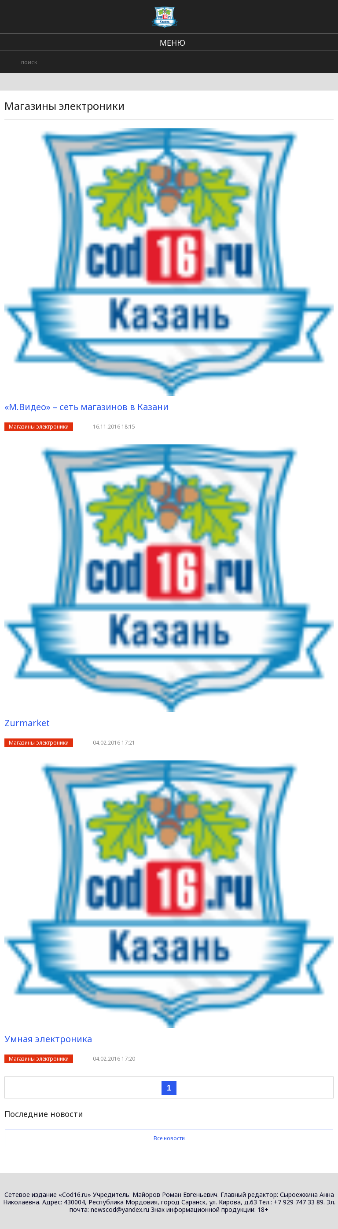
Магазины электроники (39, 426)
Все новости (169, 1138)
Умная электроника (48, 1039)
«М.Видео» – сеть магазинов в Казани (86, 407)
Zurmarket (27, 723)
